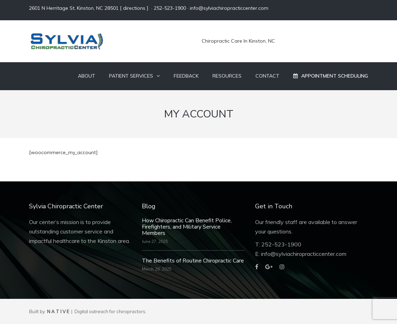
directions (134, 8)
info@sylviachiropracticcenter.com (229, 8)
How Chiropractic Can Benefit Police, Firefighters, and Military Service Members (187, 227)
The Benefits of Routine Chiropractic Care (193, 261)
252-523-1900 (170, 8)
